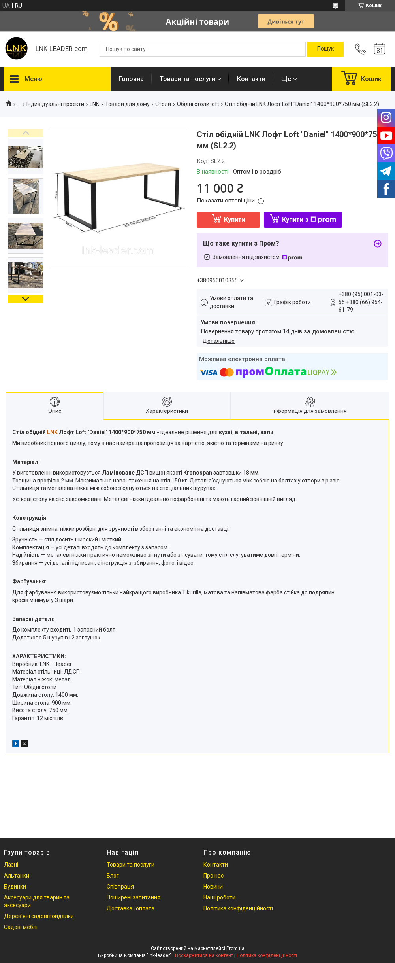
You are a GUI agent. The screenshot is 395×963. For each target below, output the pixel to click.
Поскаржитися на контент (204, 955)
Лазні (11, 864)
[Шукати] (325, 49)
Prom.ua (235, 948)
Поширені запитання (133, 897)
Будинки (15, 887)
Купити (234, 219)
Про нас (213, 875)
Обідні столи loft (198, 104)
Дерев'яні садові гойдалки (39, 916)
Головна (131, 79)
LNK (94, 104)
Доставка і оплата (130, 908)
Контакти (251, 79)
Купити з (309, 219)
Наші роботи (219, 897)
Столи (163, 104)
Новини (213, 887)
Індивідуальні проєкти (55, 104)
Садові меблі (21, 927)
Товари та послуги (187, 79)
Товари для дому (127, 104)
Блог (113, 875)
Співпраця (120, 887)
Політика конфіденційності (238, 908)
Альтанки (16, 875)
